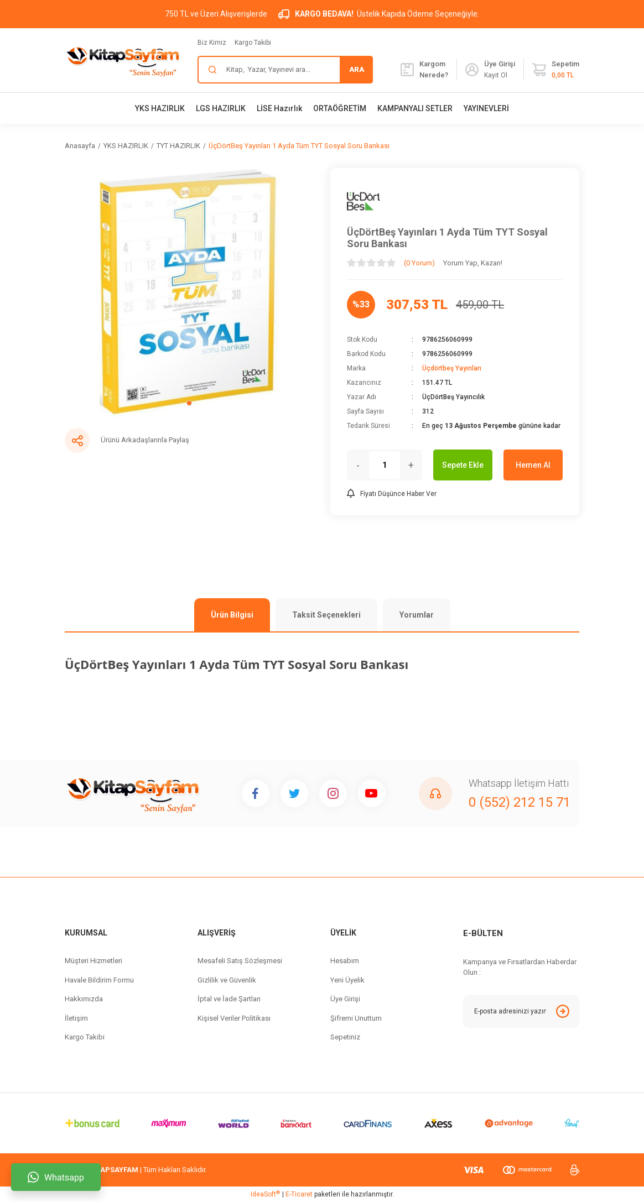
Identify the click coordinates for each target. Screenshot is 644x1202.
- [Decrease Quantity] (358, 465)
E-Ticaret (299, 1194)
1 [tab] (189, 403)
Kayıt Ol (495, 75)
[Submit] (562, 1011)
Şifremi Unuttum (356, 1018)
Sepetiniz (345, 1037)
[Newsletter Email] (521, 1011)
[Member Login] (472, 69)
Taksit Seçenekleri (326, 614)
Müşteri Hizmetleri (93, 961)
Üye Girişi (345, 999)
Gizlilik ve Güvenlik (227, 980)
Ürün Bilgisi (232, 614)
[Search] (285, 69)
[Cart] (555, 70)
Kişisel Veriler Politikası (234, 1018)
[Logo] (123, 60)
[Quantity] (384, 465)
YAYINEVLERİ (486, 108)
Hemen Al (533, 465)
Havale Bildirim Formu (99, 980)
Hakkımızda (84, 999)
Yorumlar (416, 614)
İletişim (76, 1018)
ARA (356, 69)
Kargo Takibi (253, 42)
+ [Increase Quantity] (411, 465)
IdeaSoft (265, 1194)
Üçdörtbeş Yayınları (451, 368)
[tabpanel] (189, 292)
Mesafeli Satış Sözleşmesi (240, 961)
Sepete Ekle (463, 465)
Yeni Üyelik (347, 980)
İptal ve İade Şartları (229, 999)
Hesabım (344, 961)
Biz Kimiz (212, 42)
